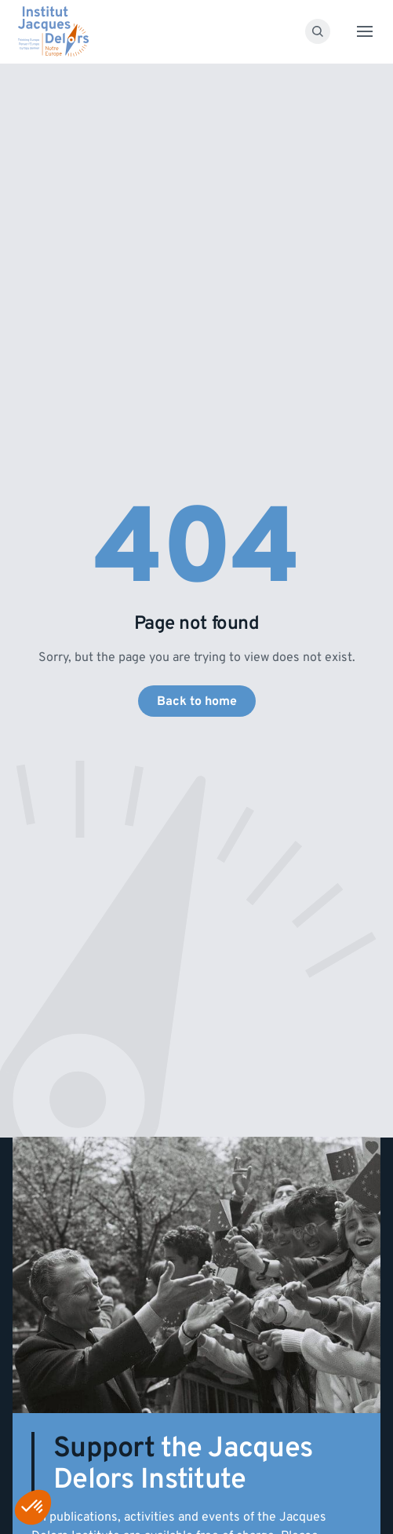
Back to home (197, 701)
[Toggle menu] (364, 31)
